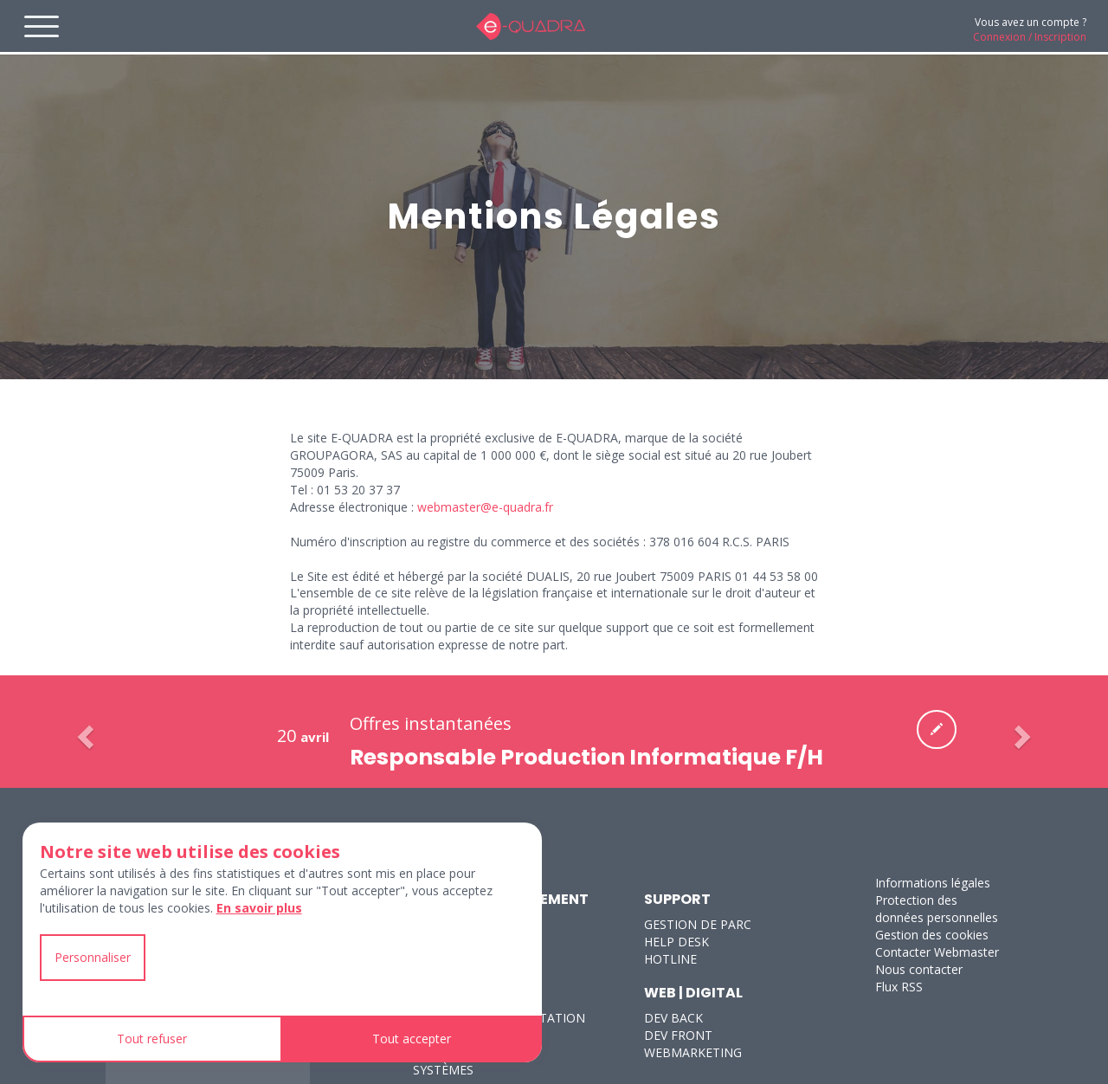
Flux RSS (899, 986)
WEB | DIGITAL (693, 993)
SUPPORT (677, 899)
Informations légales (932, 882)
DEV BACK (673, 1018)
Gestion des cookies (932, 934)
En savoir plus (259, 908)
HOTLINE (670, 959)
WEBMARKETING (693, 1052)
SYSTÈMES (443, 1069)
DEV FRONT (678, 1035)
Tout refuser (152, 1038)
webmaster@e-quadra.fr (485, 507)
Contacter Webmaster (937, 952)
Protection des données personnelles (936, 909)
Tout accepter (411, 1038)
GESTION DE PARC (697, 924)
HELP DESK (676, 941)
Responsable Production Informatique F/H (586, 757)
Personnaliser (93, 957)
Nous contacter (919, 969)
